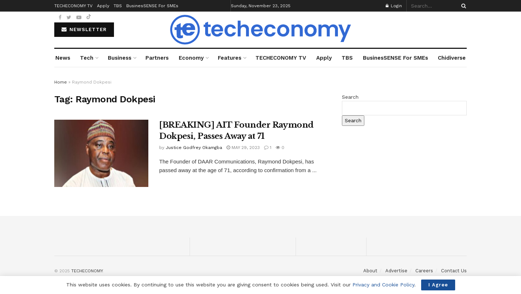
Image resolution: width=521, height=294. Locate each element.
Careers (424, 270)
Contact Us (454, 270)
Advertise (396, 270)
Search (350, 97)
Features (229, 58)
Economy (191, 58)
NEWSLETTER (84, 29)
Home (60, 82)
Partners (157, 58)
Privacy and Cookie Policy (383, 284)
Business (119, 58)
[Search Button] (462, 6)
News (62, 58)
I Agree (438, 284)
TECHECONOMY (86, 270)
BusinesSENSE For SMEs (395, 58)
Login (394, 5)
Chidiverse (452, 58)
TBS (347, 58)
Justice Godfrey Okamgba (194, 147)
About (370, 270)
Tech (86, 58)
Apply (324, 58)
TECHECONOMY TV (280, 58)
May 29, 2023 (243, 147)
